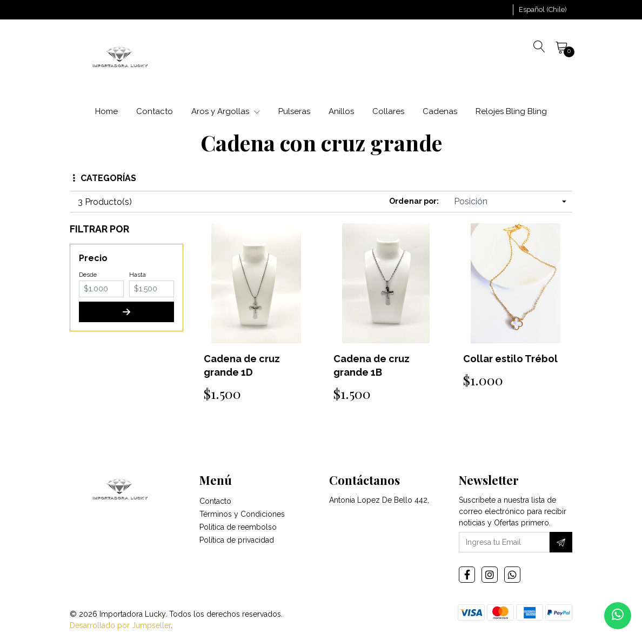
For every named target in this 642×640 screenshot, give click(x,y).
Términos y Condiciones (242, 514)
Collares (388, 111)
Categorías (104, 178)
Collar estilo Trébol (510, 358)
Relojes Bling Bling (511, 111)
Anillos (341, 111)
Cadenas (440, 111)
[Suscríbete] (561, 542)
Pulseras (294, 111)
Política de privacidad (236, 540)
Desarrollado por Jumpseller (120, 625)
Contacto (154, 111)
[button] (542, 9)
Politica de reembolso (238, 527)
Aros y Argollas (225, 111)
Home (106, 111)
